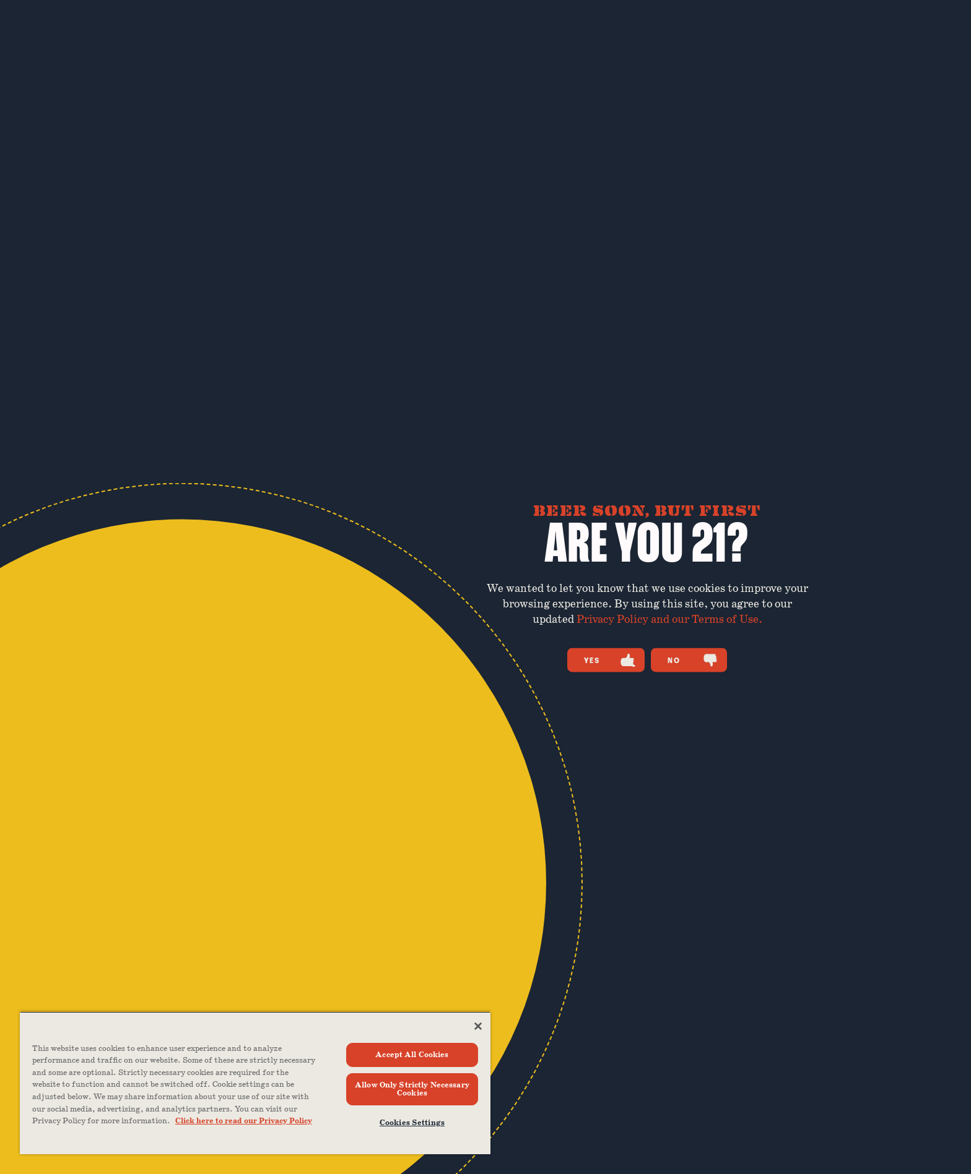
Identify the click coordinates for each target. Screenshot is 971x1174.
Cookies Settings (412, 1123)
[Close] (478, 1026)
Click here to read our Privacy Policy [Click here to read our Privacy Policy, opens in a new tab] (243, 1121)
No (693, 660)
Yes (609, 660)
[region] (255, 1082)
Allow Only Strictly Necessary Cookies (412, 1089)
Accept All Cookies (411, 1055)
